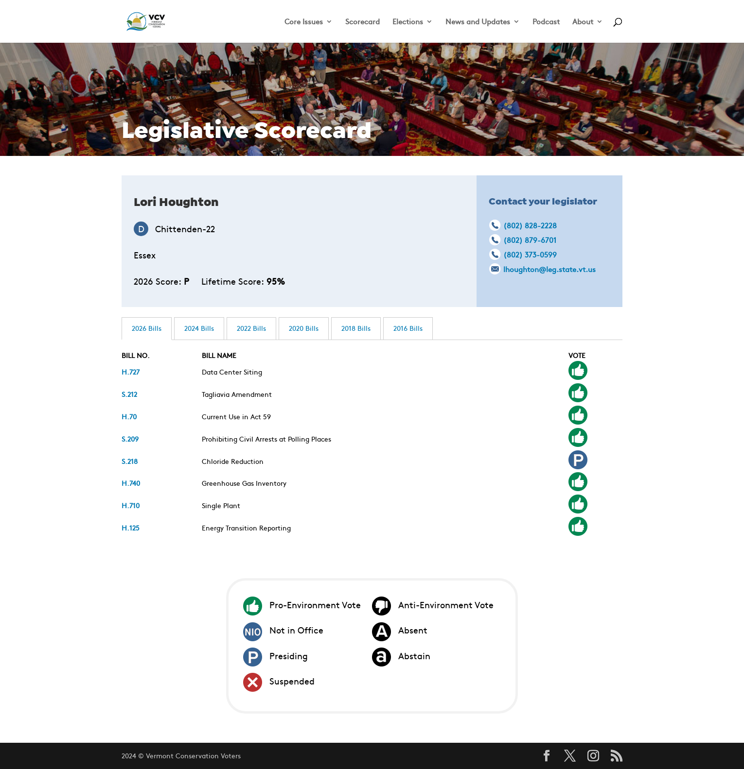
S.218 (130, 461)
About (582, 22)
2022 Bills (251, 328)
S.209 (130, 439)
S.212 (129, 394)
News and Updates (477, 22)
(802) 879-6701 (529, 240)
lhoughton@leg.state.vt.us (549, 269)
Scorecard (362, 22)
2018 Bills (356, 328)
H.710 (131, 505)
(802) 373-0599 (530, 254)
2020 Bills (304, 328)
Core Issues (303, 22)
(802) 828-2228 (530, 225)
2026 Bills (146, 328)
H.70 (129, 416)
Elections (407, 22)
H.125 (131, 527)
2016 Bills (408, 328)
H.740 (131, 483)
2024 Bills (199, 328)
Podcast (546, 22)
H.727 (131, 371)
